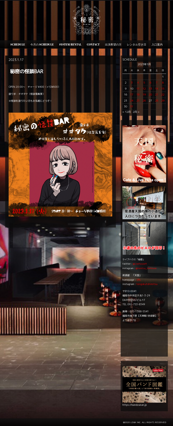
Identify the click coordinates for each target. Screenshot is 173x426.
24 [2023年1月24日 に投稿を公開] (131, 100)
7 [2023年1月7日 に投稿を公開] (156, 82)
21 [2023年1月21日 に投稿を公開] (156, 94)
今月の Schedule (42, 44)
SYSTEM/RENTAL (70, 44)
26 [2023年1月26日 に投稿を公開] (144, 100)
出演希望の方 (113, 44)
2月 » (136, 112)
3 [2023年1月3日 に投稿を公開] (132, 82)
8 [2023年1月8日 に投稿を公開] (163, 82)
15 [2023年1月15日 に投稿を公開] (162, 88)
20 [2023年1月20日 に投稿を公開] (150, 94)
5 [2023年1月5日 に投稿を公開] (144, 82)
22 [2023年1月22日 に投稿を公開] (162, 94)
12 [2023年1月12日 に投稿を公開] (144, 88)
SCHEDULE (17, 44)
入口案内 (157, 44)
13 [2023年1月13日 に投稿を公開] (150, 88)
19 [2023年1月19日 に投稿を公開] (144, 94)
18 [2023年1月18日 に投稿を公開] (138, 94)
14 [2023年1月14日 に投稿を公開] (156, 88)
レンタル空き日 (136, 44)
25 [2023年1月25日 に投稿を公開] (138, 100)
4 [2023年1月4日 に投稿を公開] (138, 82)
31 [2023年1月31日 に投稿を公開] (131, 106)
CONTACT (93, 44)
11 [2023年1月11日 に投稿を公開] (138, 88)
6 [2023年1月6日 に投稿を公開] (150, 82)
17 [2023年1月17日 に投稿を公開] (131, 94)
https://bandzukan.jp (134, 404)
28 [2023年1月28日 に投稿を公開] (156, 100)
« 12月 (126, 112)
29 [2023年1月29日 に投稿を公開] (162, 100)
